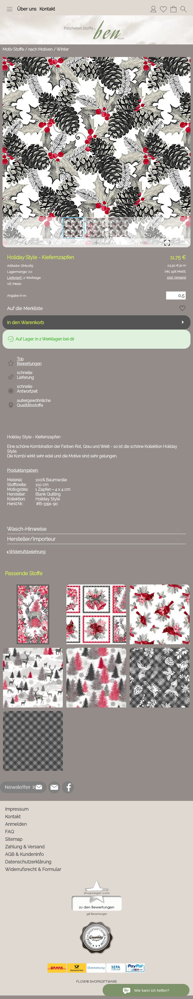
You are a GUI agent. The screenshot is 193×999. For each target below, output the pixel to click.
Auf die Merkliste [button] (25, 308)
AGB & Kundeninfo (24, 854)
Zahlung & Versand (24, 846)
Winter (63, 49)
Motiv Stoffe (13, 49)
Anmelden (16, 824)
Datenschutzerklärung (28, 861)
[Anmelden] (153, 9)
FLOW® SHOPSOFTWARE (96, 981)
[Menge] (176, 295)
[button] (9, 9)
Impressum (16, 809)
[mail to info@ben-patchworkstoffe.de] (54, 787)
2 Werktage (24, 278)
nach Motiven (40, 49)
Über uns (26, 9)
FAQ (9, 831)
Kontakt (47, 9)
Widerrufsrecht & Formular (33, 869)
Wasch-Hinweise (26, 529)
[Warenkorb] (173, 9)
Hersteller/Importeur (31, 539)
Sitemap (13, 839)
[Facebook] (68, 787)
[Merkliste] (163, 9)
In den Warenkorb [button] (25, 322)
